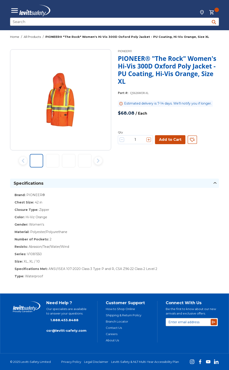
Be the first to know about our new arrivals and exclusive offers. (191, 311)
